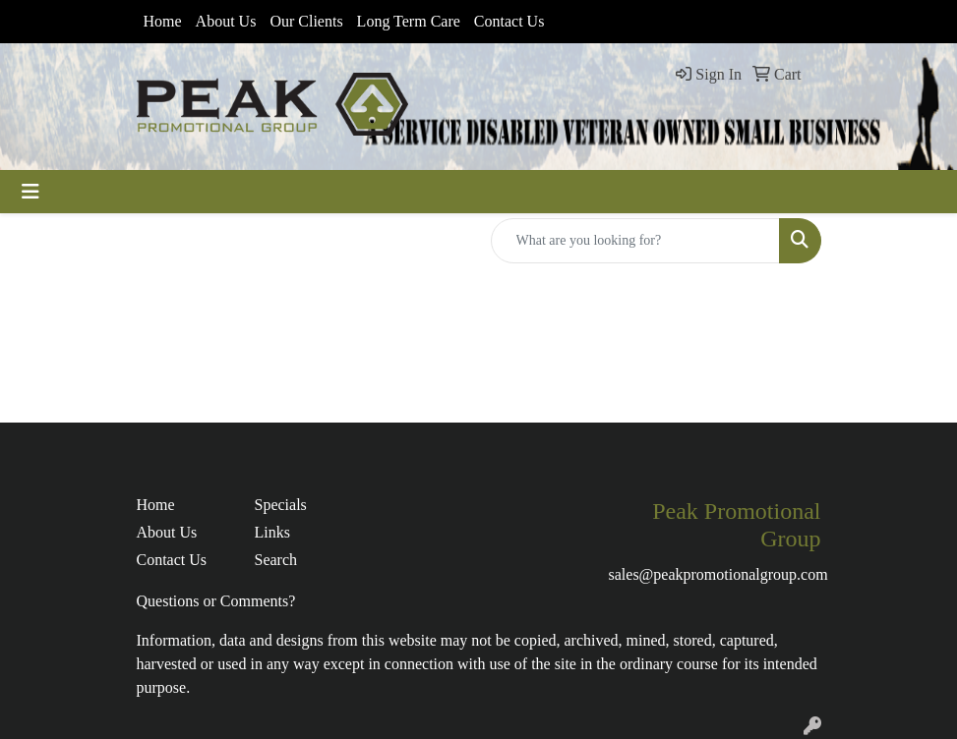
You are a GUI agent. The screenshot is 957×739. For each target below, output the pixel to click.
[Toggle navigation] (30, 191)
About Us (226, 21)
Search (276, 559)
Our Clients (305, 21)
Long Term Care (408, 21)
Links (272, 532)
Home (163, 21)
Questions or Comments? (216, 601)
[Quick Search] (635, 240)
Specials (281, 504)
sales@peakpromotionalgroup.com (718, 574)
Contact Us (509, 21)
